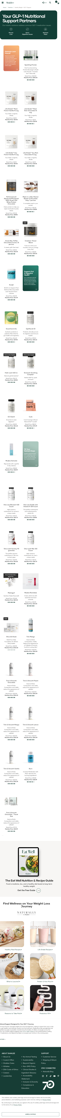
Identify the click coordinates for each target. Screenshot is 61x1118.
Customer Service (49, 1057)
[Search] (50, 2)
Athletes (6, 1066)
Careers (6, 1073)
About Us (6, 1057)
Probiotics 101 (43, 999)
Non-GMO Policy (29, 1066)
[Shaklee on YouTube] (54, 1076)
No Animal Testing (30, 1057)
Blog (48, 1071)
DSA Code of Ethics (10, 1069)
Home (4, 7)
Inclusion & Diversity (30, 1082)
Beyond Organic (29, 1063)
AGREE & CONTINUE (30, 1114)
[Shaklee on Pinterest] (58, 1076)
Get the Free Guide (29, 890)
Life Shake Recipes (43, 935)
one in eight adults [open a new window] (28, 1031)
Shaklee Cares (8, 1063)
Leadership (7, 1076)
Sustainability (28, 1060)
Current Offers (8, 1060)
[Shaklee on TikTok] (50, 1075)
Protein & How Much (43, 967)
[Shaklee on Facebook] (47, 1076)
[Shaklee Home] (10, 2)
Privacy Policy (47, 1099)
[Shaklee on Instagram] (43, 1076)
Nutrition (10, 7)
